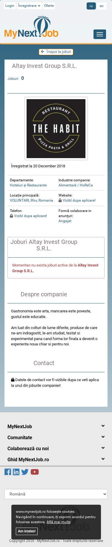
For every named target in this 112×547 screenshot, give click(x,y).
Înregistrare (29, 6)
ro (91, 6)
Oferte (49, 6)
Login (9, 6)
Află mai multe (58, 522)
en (102, 6)
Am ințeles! (27, 531)
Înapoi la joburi (56, 51)
